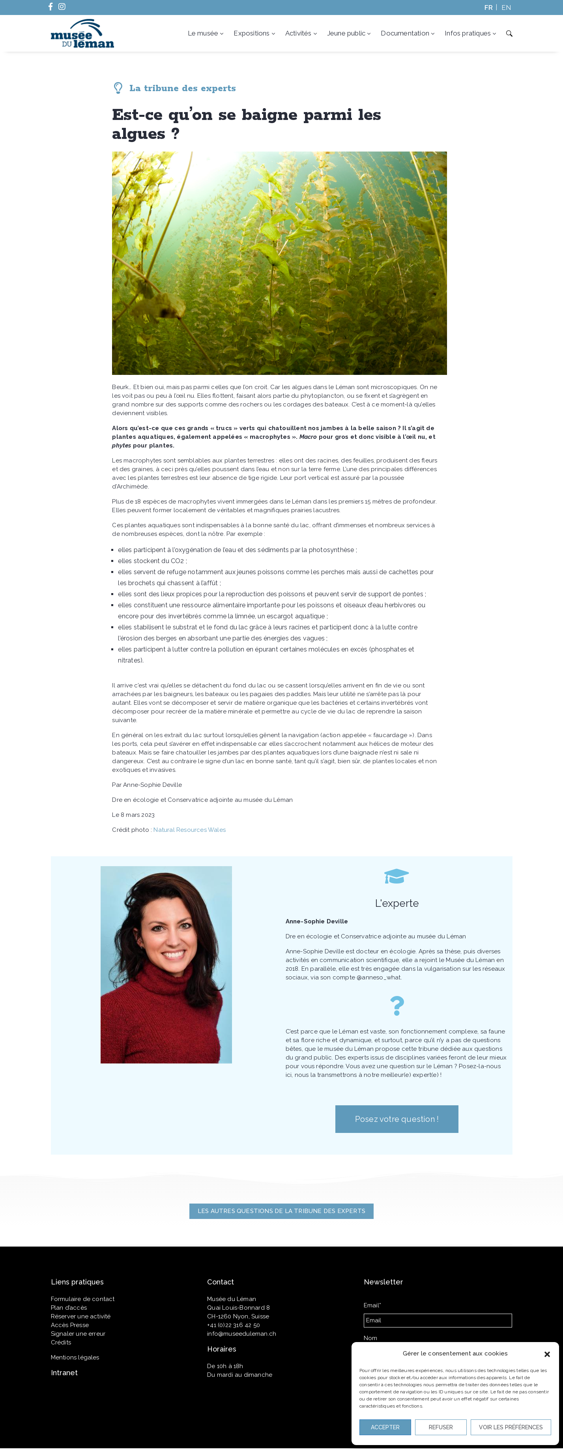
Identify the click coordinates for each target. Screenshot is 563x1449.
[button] (547, 1353)
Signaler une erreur (78, 1333)
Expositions (255, 33)
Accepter (385, 1427)
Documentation (408, 33)
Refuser (441, 1427)
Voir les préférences (511, 1427)
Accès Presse (70, 1325)
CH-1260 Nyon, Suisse (238, 1316)
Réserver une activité (81, 1316)
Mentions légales (75, 1357)
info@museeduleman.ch (241, 1333)
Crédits (61, 1342)
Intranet (64, 1372)
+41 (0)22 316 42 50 (233, 1325)
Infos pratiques (471, 33)
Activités (301, 33)
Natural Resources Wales (189, 829)
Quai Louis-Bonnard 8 (238, 1307)
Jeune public (349, 33)
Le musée (206, 33)
